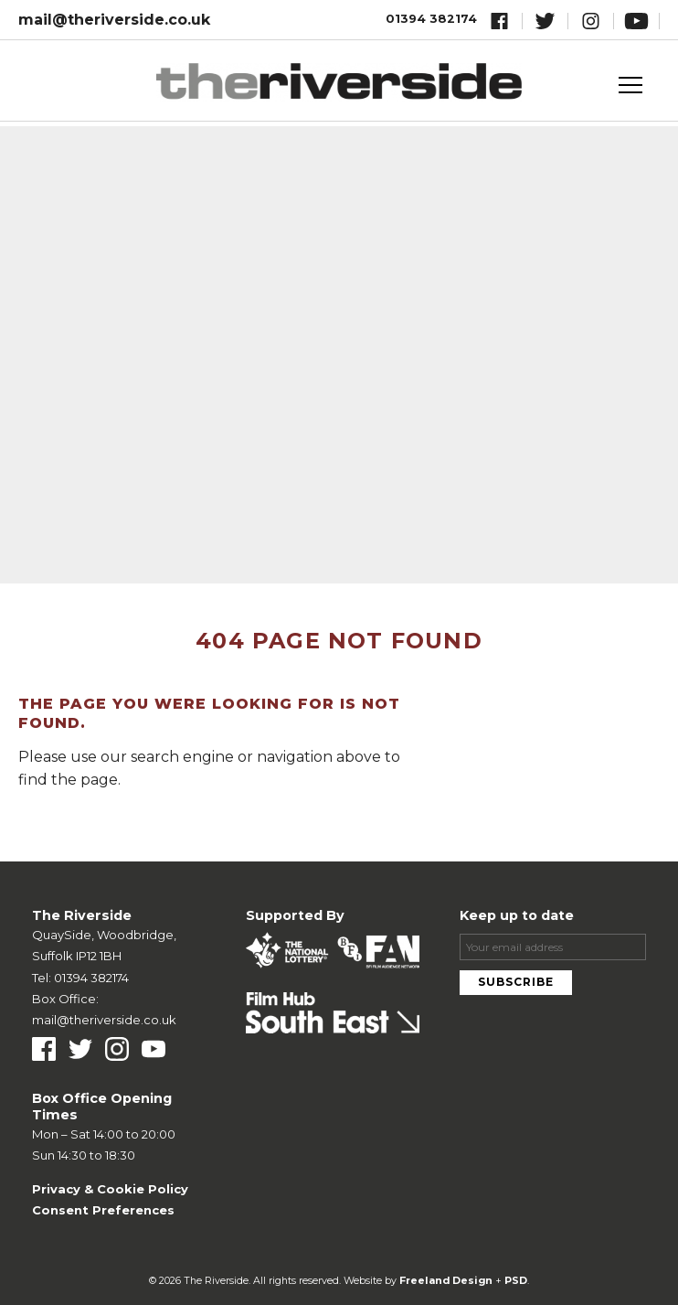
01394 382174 (431, 19)
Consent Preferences (103, 1210)
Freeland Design (446, 1281)
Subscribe (516, 982)
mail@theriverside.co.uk (114, 19)
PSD (515, 1281)
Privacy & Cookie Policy (110, 1189)
